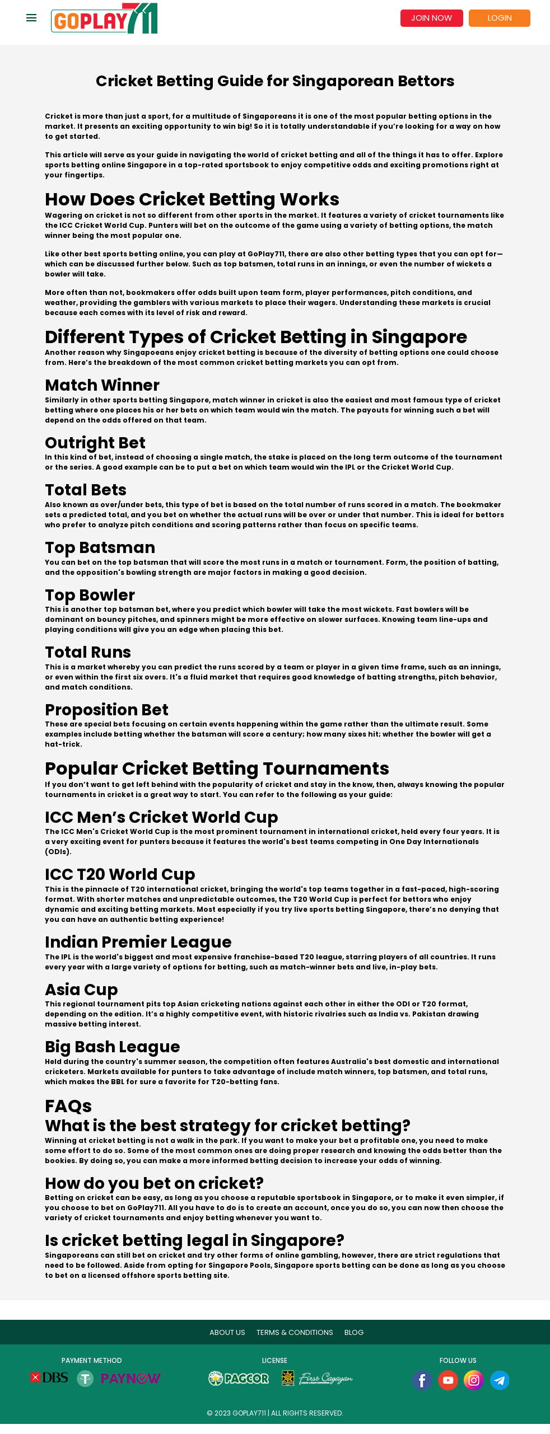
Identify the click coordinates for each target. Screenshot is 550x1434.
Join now (431, 18)
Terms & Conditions (295, 1332)
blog (353, 1332)
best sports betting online (133, 254)
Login (500, 18)
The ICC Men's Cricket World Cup (107, 831)
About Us (227, 1332)
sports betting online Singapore (106, 165)
